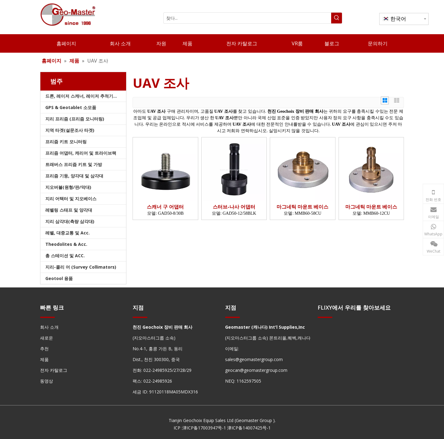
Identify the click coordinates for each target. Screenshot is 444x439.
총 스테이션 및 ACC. (65, 255)
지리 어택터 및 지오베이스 (71, 198)
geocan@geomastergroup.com (256, 370)
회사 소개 (49, 327)
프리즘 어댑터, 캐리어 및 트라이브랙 (80, 153)
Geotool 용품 (59, 278)
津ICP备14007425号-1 (249, 428)
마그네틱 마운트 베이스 (302, 207)
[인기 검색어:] (336, 18)
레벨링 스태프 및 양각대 (68, 210)
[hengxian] (47, 317)
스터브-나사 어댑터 (234, 207)
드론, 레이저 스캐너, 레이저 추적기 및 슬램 (85, 96)
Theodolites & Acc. (66, 244)
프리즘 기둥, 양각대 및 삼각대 (74, 176)
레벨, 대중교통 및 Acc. (67, 233)
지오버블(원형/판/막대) (68, 187)
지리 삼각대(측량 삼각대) (69, 221)
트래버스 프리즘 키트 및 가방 (73, 164)
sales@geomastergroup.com (254, 359)
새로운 (46, 338)
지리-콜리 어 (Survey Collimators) (80, 267)
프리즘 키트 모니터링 (66, 141)
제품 (44, 359)
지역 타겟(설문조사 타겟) (69, 130)
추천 (44, 349)
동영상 (46, 381)
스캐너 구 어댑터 (165, 207)
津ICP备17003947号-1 (204, 428)
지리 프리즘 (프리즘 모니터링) (74, 119)
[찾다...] (247, 18)
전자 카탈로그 (53, 370)
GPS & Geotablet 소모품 (70, 107)
